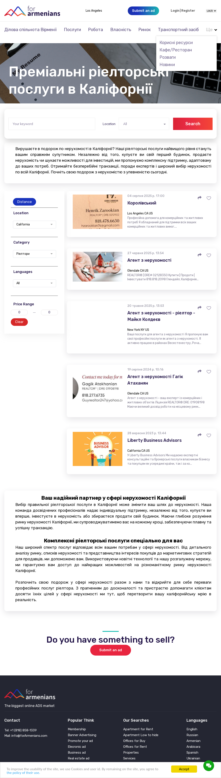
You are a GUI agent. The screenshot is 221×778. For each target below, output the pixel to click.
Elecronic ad (77, 741)
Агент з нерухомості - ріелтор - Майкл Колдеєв (161, 310)
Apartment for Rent (138, 723)
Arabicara (193, 741)
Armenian (193, 735)
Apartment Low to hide (140, 729)
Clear (19, 316)
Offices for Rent (135, 741)
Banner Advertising (82, 729)
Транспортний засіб (178, 29)
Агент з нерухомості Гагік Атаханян (155, 374)
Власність (120, 29)
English (191, 723)
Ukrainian (193, 752)
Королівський (141, 197)
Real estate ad (78, 752)
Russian (192, 729)
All (18, 277)
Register (188, 10)
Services (129, 752)
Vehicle (128, 758)
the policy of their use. (23, 773)
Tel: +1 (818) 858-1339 (20, 724)
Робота (95, 29)
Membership (77, 723)
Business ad (77, 746)
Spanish (192, 746)
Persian (191, 758)
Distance (24, 196)
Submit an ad (110, 644)
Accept (184, 769)
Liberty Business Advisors (154, 434)
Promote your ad (80, 735)
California (23, 218)
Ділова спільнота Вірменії (30, 29)
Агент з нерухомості (149, 254)
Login (175, 10)
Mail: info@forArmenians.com (25, 730)
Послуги (72, 29)
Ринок (144, 29)
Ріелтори (23, 248)
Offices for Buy (134, 735)
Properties (131, 746)
